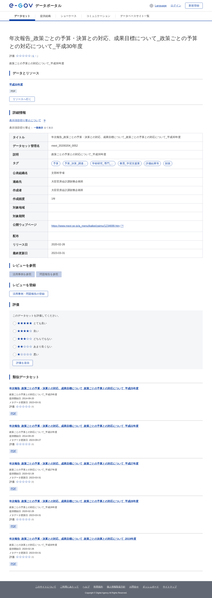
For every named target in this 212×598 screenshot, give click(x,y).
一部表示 (38, 127)
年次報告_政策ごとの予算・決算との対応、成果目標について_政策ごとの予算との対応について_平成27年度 (74, 463)
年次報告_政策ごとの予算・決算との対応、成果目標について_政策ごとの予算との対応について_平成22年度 (74, 426)
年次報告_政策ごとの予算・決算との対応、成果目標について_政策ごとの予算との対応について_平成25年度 (74, 388)
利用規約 (98, 586)
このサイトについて (45, 586)
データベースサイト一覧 (134, 16)
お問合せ (134, 586)
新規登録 (194, 5)
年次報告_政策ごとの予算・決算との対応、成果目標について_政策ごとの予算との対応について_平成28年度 (74, 501)
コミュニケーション (98, 16)
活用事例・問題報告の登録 (29, 293)
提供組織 (45, 16)
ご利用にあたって (69, 586)
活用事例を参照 (22, 274)
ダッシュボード (151, 586)
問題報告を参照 (49, 274)
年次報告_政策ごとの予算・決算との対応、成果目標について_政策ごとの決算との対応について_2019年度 (72, 538)
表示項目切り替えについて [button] (27, 120)
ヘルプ (86, 586)
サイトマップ (170, 586)
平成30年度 (16, 84)
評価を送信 (22, 362)
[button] (158, 5)
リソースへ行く (22, 99)
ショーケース (69, 16)
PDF (13, 413)
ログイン (176, 5)
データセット (22, 16)
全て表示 (48, 127)
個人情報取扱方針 (116, 586)
